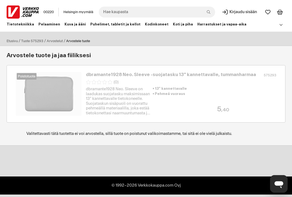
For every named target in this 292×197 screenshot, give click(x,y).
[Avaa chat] (279, 184)
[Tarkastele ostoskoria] (279, 12)
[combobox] (157, 12)
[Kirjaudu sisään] (239, 12)
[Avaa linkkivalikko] (281, 24)
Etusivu (12, 41)
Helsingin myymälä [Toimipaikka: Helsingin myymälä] (78, 12)
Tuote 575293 (32, 41)
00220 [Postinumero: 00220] (48, 12)
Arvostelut (55, 41)
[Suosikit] (267, 12)
